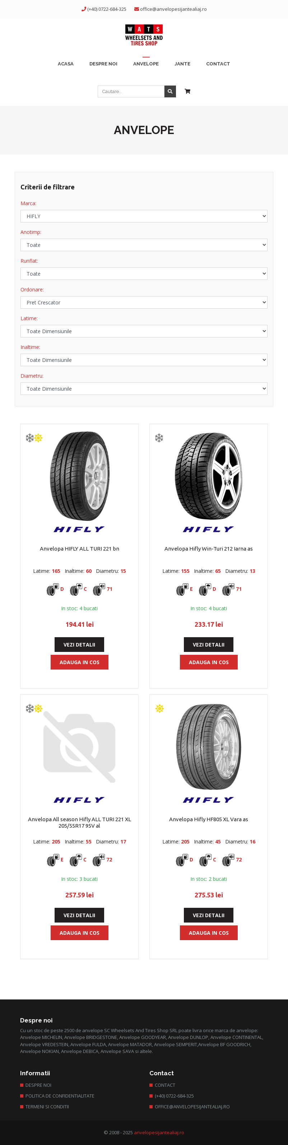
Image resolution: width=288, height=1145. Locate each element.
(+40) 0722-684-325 (106, 9)
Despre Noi (38, 1085)
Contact (165, 1085)
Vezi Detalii (79, 644)
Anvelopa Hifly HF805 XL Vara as (208, 819)
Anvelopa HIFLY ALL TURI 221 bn (79, 549)
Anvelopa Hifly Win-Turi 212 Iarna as (208, 549)
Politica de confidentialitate (59, 1096)
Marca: (28, 203)
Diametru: (31, 375)
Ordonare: (32, 289)
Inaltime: (30, 347)
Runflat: (29, 260)
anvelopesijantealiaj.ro (159, 1132)
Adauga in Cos (79, 662)
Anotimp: (30, 232)
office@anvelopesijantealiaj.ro (173, 9)
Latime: (29, 318)
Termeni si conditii (47, 1106)
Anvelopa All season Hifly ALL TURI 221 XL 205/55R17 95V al (79, 822)
